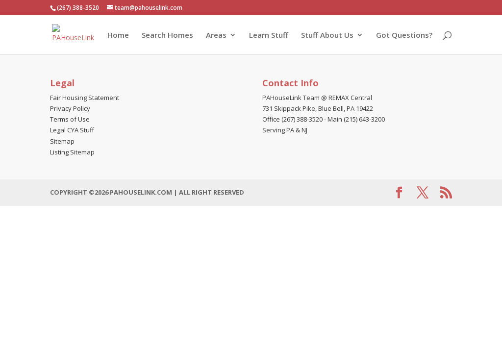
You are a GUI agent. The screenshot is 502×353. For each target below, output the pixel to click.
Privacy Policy (70, 108)
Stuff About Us (327, 35)
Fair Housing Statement (84, 97)
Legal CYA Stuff (72, 130)
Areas (216, 35)
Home (118, 35)
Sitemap (62, 141)
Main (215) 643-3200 (356, 119)
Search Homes (167, 35)
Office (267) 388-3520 (292, 119)
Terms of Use (70, 119)
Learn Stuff (268, 35)
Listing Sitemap (72, 152)
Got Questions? (404, 35)
